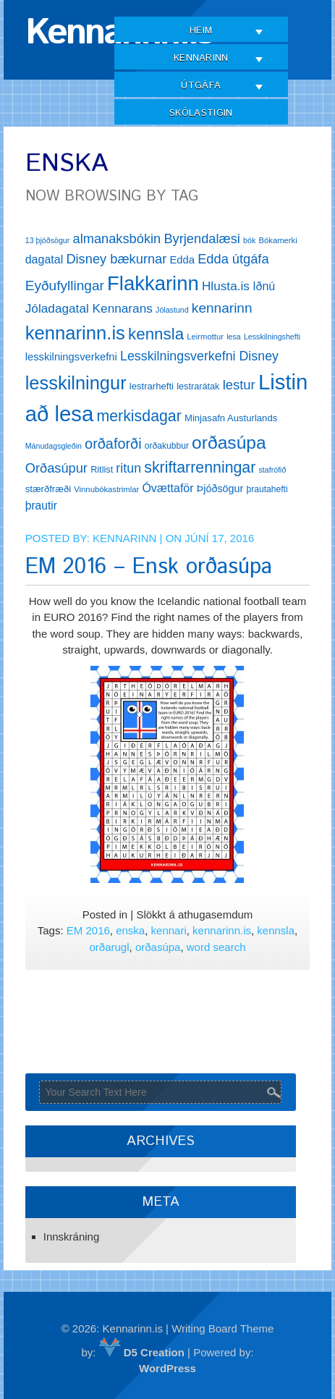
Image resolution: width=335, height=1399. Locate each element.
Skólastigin (200, 113)
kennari (169, 930)
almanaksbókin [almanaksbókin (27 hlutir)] (117, 238)
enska (130, 930)
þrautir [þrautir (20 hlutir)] (41, 505)
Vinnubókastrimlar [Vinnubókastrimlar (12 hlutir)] (106, 489)
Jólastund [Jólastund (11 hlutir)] (172, 309)
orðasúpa (158, 947)
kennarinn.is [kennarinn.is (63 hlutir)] (75, 333)
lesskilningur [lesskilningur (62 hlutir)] (76, 383)
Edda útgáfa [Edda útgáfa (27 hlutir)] (233, 258)
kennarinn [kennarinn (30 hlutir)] (222, 308)
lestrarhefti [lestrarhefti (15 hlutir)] (152, 386)
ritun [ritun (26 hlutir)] (128, 468)
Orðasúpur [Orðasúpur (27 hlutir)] (56, 468)
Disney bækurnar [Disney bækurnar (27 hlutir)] (116, 258)
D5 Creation (142, 1352)
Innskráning (71, 1236)
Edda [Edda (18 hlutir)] (182, 260)
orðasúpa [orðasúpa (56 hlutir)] (229, 442)
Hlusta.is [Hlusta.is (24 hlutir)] (226, 286)
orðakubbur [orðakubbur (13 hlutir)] (167, 446)
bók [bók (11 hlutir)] (249, 240)
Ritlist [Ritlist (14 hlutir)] (101, 469)
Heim (201, 31)
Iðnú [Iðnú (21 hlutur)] (264, 286)
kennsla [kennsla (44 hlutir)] (156, 334)
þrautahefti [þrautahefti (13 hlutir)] (267, 489)
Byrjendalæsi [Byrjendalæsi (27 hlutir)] (202, 238)
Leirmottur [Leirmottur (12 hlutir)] (205, 336)
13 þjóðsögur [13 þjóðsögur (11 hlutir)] (47, 240)
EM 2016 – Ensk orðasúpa (148, 567)
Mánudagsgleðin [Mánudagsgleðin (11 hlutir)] (53, 445)
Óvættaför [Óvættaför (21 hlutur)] (167, 488)
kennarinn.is (221, 930)
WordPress (167, 1368)
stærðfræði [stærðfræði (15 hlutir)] (48, 488)
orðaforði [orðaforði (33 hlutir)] (113, 444)
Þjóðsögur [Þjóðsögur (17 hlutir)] (220, 488)
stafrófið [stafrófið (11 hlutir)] (273, 469)
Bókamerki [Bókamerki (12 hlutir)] (277, 240)
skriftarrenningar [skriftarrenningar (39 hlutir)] (199, 467)
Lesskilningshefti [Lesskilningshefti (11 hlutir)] (272, 336)
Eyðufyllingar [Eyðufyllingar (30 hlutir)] (64, 285)
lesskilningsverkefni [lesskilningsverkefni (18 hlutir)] (71, 357)
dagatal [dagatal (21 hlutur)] (44, 259)
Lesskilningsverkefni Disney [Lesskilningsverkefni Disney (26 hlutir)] (199, 356)
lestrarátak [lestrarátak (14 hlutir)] (198, 386)
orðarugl (109, 947)
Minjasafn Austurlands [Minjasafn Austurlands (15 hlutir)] (231, 418)
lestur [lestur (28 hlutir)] (239, 384)
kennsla (275, 930)
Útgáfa (201, 86)
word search (216, 947)
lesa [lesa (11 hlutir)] (233, 336)
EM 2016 (88, 930)
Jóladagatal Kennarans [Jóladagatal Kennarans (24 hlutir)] (89, 308)
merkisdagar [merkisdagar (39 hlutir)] (138, 416)
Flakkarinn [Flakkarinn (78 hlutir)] (153, 283)
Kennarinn (201, 58)
